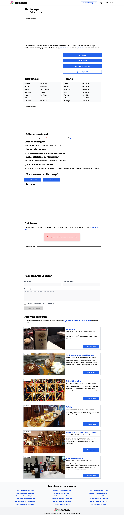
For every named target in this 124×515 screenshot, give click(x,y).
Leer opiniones (82, 55)
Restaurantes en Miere (62, 504)
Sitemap (78, 513)
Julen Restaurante (74, 458)
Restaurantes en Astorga (25, 490)
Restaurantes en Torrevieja (98, 493)
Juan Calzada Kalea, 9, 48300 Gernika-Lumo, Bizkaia (74, 46)
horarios (63, 48)
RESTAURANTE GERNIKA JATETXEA (82, 432)
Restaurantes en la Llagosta (62, 499)
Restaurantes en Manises (62, 490)
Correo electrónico (68, 281)
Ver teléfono (33, 180)
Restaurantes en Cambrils (99, 499)
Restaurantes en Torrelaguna (25, 501)
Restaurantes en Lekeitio (25, 493)
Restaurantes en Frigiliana (25, 496)
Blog (100, 3)
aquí (70, 138)
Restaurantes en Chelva (99, 496)
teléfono (81, 48)
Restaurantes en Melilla (62, 496)
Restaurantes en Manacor (62, 501)
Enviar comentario (33, 308)
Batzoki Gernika (73, 381)
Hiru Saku (70, 329)
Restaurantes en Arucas (62, 493)
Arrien (69, 406)
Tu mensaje (27, 289)
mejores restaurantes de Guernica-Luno (77, 321)
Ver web (51, 180)
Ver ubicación (82, 61)
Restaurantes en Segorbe (25, 504)
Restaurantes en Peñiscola (99, 490)
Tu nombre (27, 281)
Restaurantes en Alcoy (99, 504)
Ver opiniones (91, 347)
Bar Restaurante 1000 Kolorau (80, 355)
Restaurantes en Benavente (25, 499)
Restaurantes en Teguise (98, 501)
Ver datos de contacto (82, 66)
